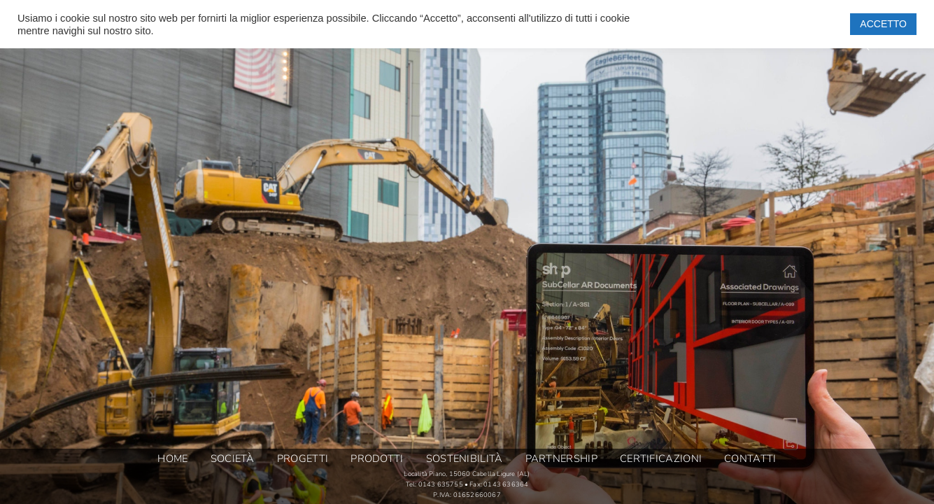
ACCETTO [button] (883, 23)
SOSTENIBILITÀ (464, 458)
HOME (172, 458)
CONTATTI (750, 458)
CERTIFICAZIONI (661, 458)
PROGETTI (302, 458)
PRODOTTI (377, 458)
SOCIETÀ (233, 458)
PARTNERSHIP (561, 458)
